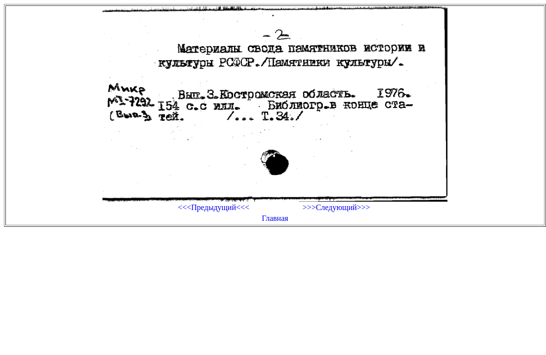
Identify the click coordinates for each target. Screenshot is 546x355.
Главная (275, 218)
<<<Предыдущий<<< (213, 207)
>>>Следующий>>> (336, 207)
